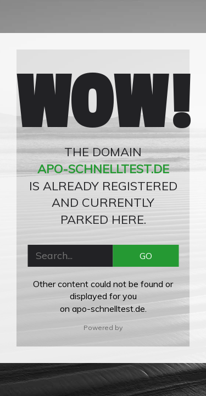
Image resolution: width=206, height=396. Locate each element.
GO (146, 255)
